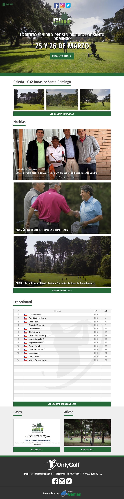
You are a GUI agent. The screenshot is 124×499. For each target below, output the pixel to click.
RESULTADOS (62, 56)
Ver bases (37, 449)
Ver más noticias (62, 290)
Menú (8, 4)
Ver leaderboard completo (62, 404)
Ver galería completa (62, 114)
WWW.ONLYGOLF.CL (92, 473)
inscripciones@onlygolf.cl (42, 473)
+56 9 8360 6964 (73, 473)
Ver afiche (87, 449)
